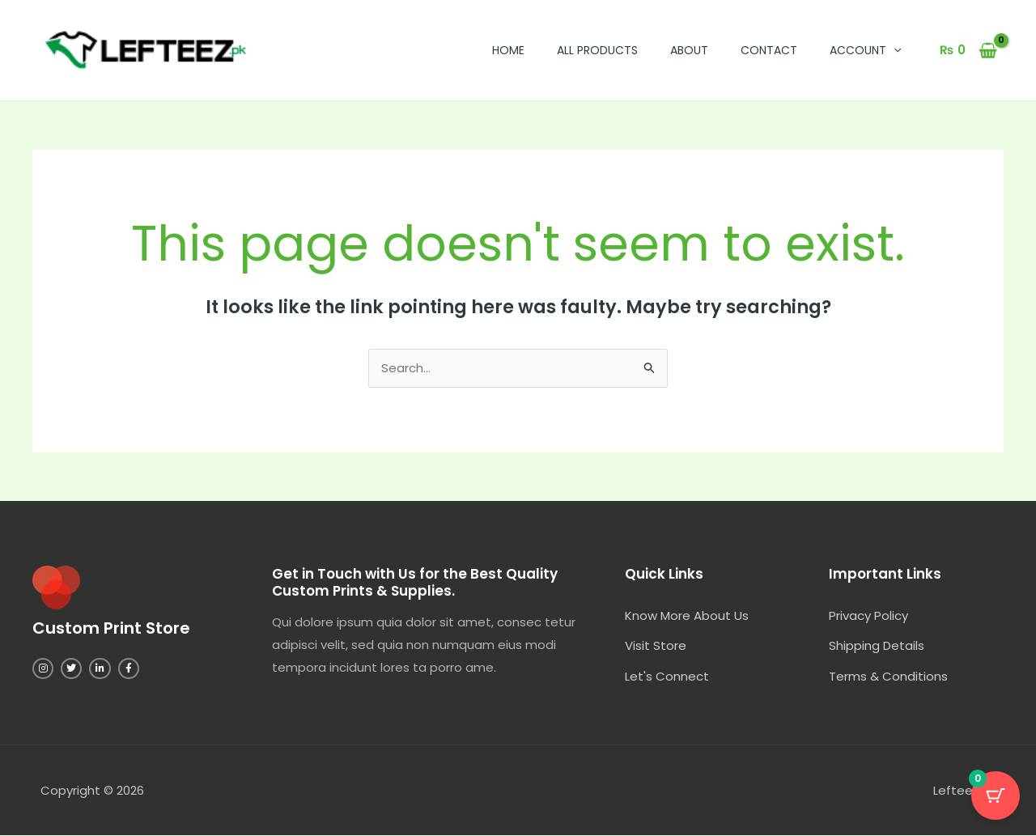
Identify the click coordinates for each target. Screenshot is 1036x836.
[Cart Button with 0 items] (995, 795)
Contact (769, 50)
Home (508, 50)
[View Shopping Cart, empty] (968, 50)
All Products (597, 50)
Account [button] (865, 50)
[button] (893, 50)
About (689, 50)
